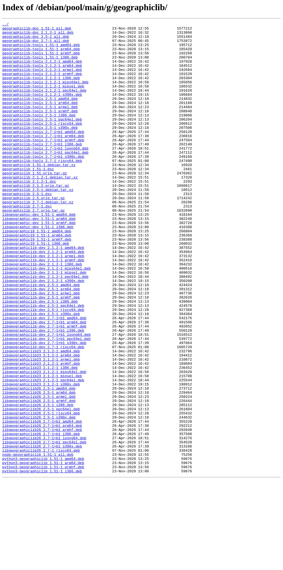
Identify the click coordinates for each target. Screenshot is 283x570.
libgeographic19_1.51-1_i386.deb (35, 288)
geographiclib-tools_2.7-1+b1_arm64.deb (43, 158)
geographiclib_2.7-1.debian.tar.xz (37, 238)
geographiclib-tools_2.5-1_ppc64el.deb (42, 139)
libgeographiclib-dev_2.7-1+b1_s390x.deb (44, 407)
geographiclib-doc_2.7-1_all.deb (35, 44)
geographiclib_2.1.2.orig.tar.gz (35, 218)
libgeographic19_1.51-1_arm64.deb (36, 278)
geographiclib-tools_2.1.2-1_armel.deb (42, 79)
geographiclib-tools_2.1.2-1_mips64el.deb (45, 94)
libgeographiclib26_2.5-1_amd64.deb (38, 461)
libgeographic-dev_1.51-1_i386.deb (37, 268)
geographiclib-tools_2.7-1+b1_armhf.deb (43, 163)
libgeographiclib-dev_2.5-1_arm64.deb (41, 342)
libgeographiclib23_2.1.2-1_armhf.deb (41, 432)
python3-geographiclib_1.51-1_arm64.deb (43, 551)
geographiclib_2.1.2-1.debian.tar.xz (40, 208)
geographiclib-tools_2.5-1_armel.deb (40, 124)
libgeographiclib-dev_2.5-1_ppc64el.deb (43, 362)
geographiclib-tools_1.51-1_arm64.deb (41, 54)
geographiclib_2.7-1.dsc (27, 243)
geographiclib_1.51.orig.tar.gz (34, 203)
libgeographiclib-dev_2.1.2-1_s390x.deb (43, 332)
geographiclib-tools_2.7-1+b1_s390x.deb (43, 183)
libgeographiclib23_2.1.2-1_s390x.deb (41, 456)
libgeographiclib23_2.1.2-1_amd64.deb (41, 417)
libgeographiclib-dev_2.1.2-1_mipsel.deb (44, 322)
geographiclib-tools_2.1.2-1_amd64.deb (42, 69)
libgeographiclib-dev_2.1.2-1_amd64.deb (43, 293)
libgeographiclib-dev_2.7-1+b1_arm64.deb (44, 382)
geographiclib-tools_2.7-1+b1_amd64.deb (43, 153)
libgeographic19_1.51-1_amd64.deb (36, 273)
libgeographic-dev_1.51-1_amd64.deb (38, 253)
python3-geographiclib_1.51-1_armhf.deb (43, 556)
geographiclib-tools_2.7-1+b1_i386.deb (42, 168)
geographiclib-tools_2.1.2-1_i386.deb (41, 89)
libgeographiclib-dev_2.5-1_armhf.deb (41, 352)
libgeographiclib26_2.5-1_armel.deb (38, 471)
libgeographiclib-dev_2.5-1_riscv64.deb (43, 367)
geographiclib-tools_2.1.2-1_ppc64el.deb (44, 104)
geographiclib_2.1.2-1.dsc (29, 213)
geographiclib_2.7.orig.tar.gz (33, 248)
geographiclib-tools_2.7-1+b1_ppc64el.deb (45, 178)
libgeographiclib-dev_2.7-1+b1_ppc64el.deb (46, 402)
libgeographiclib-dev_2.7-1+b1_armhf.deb (44, 387)
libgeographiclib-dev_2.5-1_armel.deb (41, 347)
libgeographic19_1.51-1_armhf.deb (36, 283)
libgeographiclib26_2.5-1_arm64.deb (38, 466)
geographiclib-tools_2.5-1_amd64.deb (40, 114)
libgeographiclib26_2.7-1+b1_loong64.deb (44, 521)
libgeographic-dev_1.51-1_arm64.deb (38, 258)
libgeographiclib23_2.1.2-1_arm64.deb (41, 422)
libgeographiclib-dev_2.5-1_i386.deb (40, 357)
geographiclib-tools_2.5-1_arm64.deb (40, 119)
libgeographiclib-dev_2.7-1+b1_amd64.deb (44, 377)
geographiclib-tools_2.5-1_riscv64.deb (42, 144)
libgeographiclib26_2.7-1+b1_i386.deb (41, 516)
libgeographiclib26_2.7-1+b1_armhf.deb (42, 511)
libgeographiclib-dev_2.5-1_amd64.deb (41, 337)
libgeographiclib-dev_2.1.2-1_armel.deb (43, 302)
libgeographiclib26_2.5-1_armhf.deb (38, 476)
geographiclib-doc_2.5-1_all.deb (35, 39)
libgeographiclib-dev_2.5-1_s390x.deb (41, 372)
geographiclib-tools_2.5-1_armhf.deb (40, 129)
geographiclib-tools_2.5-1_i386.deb (38, 134)
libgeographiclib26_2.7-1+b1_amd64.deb (42, 501)
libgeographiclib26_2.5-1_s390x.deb (38, 496)
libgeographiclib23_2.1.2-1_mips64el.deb (44, 442)
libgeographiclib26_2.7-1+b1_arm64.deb (42, 506)
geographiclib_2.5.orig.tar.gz (33, 233)
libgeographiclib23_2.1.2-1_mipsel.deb (42, 446)
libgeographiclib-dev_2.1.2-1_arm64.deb (43, 297)
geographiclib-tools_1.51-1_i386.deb (40, 64)
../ (5, 24)
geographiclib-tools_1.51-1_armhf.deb (41, 59)
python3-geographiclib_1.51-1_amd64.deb (43, 546)
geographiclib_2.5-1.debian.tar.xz (37, 223)
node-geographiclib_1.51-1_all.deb (37, 541)
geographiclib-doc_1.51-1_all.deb (36, 29)
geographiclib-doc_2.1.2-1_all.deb (37, 34)
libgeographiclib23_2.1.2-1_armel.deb (41, 427)
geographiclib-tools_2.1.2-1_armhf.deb (42, 84)
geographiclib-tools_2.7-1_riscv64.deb (42, 188)
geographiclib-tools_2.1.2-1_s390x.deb (42, 109)
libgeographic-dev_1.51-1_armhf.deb (38, 263)
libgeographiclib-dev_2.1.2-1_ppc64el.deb (45, 327)
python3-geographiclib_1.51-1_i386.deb (42, 561)
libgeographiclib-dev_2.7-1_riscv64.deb (43, 412)
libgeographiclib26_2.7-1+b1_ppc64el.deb (44, 526)
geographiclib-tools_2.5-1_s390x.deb (40, 149)
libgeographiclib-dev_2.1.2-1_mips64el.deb (46, 317)
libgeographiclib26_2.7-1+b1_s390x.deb (42, 531)
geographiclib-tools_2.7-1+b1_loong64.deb (45, 173)
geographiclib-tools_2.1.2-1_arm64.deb (42, 74)
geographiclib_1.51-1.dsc (28, 198)
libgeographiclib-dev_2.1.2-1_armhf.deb (43, 307)
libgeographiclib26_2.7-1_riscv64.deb (41, 536)
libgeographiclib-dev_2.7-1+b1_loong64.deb (46, 397)
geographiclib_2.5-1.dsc (27, 228)
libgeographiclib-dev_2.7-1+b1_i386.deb (43, 392)
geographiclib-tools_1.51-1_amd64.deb (41, 49)
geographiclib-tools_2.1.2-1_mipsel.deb (43, 99)
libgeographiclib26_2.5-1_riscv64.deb (41, 491)
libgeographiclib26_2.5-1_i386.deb (37, 481)
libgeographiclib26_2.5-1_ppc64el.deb (41, 486)
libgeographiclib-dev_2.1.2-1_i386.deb (42, 312)
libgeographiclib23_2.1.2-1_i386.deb (40, 437)
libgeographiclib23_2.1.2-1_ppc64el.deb (43, 451)
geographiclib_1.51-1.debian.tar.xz (38, 193)
